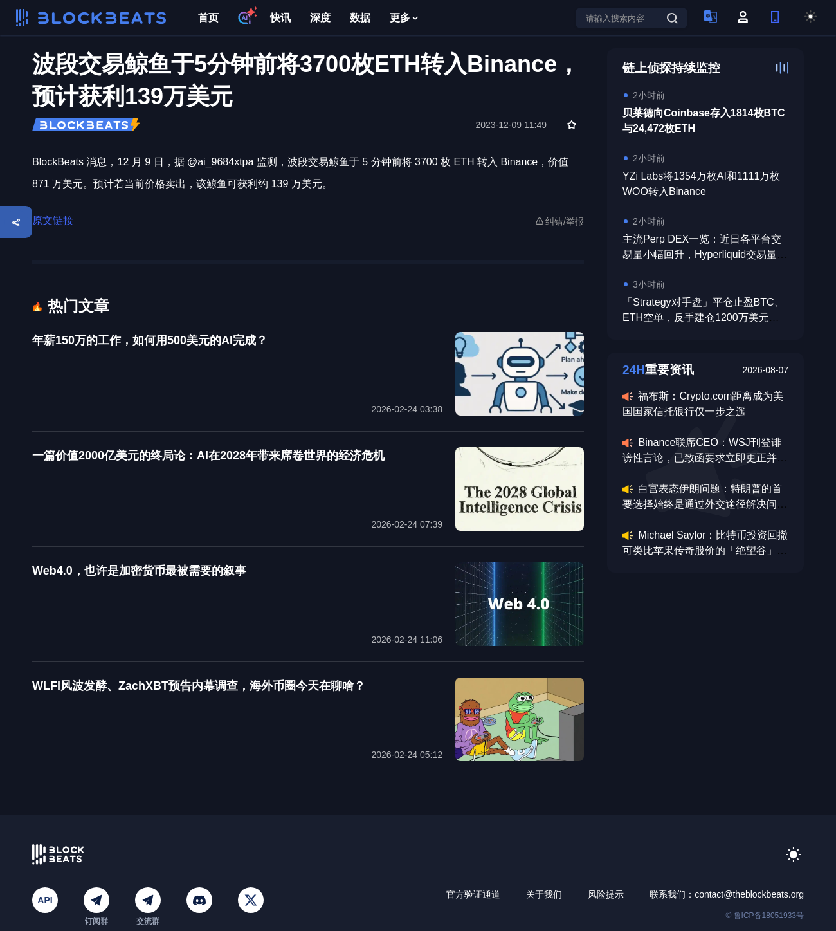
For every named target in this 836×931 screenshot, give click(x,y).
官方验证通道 (473, 894)
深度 (320, 17)
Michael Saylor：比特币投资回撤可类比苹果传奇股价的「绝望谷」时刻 (705, 550)
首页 (208, 17)
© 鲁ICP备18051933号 (764, 915)
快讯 (280, 17)
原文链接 (52, 220)
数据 (360, 17)
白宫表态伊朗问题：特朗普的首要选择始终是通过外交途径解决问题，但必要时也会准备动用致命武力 (704, 504)
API (44, 900)
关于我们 (544, 894)
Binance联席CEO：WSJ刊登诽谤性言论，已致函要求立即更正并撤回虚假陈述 (704, 458)
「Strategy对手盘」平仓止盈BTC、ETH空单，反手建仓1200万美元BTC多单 (703, 317)
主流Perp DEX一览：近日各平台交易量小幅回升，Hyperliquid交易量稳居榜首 (704, 254)
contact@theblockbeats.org (749, 894)
